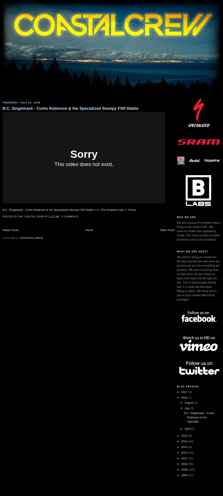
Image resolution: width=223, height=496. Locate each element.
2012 (184, 452)
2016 (184, 397)
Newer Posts (11, 230)
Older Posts (167, 230)
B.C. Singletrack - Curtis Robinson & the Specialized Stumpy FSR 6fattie (71, 108)
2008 (184, 475)
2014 (184, 441)
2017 (184, 392)
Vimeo (132, 209)
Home (89, 230)
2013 (184, 447)
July (188, 408)
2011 (184, 458)
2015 (184, 435)
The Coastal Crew (112, 209)
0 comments (69, 216)
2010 (184, 464)
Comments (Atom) (31, 238)
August (189, 402)
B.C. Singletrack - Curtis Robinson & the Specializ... (199, 417)
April (188, 428)
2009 (184, 469)
